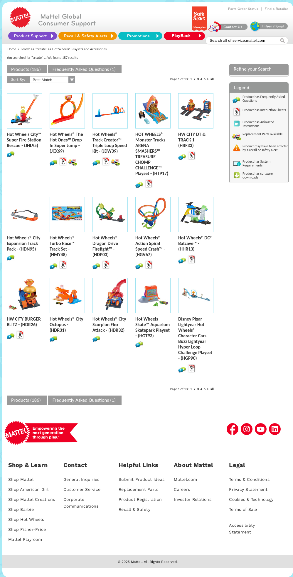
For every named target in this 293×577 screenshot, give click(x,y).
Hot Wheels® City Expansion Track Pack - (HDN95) (24, 243)
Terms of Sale (243, 509)
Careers (182, 489)
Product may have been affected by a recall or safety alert (266, 148)
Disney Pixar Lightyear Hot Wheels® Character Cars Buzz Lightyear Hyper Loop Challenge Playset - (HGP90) (195, 338)
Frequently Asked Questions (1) (84, 69)
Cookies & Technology (251, 499)
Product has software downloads (258, 175)
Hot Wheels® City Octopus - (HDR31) (66, 324)
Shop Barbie (21, 509)
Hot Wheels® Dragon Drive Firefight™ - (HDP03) (105, 246)
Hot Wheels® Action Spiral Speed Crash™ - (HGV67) (150, 246)
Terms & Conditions (249, 479)
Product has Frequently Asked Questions (264, 99)
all (212, 79)
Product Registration (140, 499)
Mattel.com (185, 479)
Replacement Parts (138, 489)
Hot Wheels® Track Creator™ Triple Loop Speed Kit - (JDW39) (109, 142)
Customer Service (81, 489)
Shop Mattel (20, 479)
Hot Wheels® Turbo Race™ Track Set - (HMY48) (62, 246)
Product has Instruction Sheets (264, 110)
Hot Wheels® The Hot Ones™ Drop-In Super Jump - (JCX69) (66, 142)
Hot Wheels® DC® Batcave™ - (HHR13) (195, 243)
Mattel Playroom (25, 539)
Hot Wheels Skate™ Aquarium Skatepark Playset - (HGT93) (152, 327)
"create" (41, 49)
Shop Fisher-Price (27, 529)
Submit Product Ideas (141, 479)
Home (12, 49)
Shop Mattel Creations (31, 499)
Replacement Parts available (263, 134)
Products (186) (26, 69)
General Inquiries (81, 479)
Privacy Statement (248, 489)
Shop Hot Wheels (26, 519)
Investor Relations (192, 499)
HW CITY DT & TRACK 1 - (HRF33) (192, 139)
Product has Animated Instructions (258, 124)
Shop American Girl (28, 489)
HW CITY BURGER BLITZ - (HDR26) (24, 321)
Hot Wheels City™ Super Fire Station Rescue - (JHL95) (24, 139)
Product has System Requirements (256, 163)
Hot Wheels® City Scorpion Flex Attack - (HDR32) (109, 324)
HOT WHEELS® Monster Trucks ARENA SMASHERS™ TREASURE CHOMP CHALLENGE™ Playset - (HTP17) (151, 153)
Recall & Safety (134, 509)
